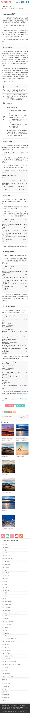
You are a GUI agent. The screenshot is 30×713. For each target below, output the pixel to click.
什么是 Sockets (5, 686)
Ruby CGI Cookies (6, 650)
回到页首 (4, 700)
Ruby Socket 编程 (7, 6)
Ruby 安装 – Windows (7, 558)
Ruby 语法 (4, 570)
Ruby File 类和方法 (6, 624)
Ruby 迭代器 (5, 618)
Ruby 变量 (4, 581)
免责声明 (13, 708)
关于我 (18, 708)
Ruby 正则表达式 (6, 636)
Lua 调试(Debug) (8, 416)
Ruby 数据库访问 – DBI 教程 (9, 638)
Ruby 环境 (4, 552)
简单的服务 (4, 692)
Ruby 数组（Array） (7, 607)
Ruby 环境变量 (5, 567)
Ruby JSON (5, 670)
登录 (19, 2)
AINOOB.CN (17, 705)
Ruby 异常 (4, 630)
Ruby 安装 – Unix (6, 555)
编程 (14, 411)
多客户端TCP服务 (6, 694)
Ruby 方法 (4, 595)
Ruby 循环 (4, 593)
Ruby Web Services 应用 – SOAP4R (11, 664)
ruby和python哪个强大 (7, 676)
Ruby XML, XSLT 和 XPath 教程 (9, 661)
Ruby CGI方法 (5, 647)
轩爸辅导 (20, 711)
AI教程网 (6, 1)
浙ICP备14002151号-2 (13, 707)
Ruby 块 (4, 598)
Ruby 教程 (4, 544)
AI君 (5, 8)
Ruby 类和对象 (5, 575)
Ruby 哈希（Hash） (7, 610)
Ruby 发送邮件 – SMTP (7, 656)
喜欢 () (10, 405)
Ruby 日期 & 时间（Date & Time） (10, 613)
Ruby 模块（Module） (7, 601)
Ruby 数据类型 (5, 573)
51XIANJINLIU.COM (12, 711)
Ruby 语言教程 (5, 547)
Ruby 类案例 (5, 578)
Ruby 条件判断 (5, 590)
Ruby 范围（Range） (7, 616)
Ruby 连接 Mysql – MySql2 (8, 641)
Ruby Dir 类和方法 (6, 627)
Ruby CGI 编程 (5, 644)
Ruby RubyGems (6, 673)
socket (10, 411)
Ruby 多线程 (5, 667)
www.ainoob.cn (15, 398)
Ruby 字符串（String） (7, 604)
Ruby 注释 (4, 587)
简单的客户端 (5, 689)
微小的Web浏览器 (6, 697)
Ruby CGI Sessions (6, 653)
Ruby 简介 (4, 550)
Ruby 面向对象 (5, 633)
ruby (6, 411)
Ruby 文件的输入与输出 (7, 621)
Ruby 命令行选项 (6, 564)
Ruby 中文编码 (5, 561)
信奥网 (24, 711)
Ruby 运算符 (5, 584)
